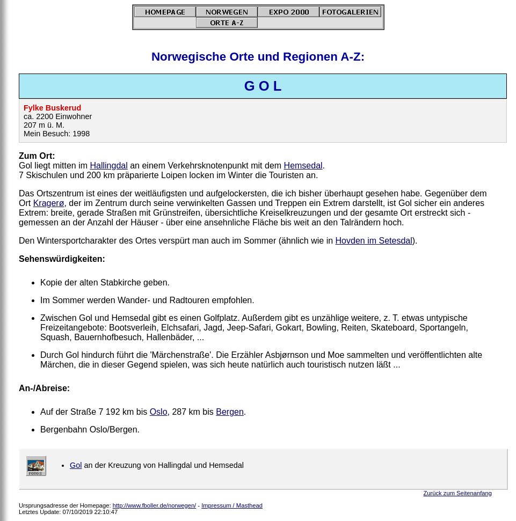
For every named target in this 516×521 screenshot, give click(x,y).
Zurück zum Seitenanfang (458, 493)
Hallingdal (108, 165)
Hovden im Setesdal (374, 240)
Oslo (159, 411)
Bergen (230, 411)
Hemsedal (303, 165)
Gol (76, 465)
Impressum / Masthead (232, 505)
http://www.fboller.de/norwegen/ (154, 505)
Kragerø (48, 203)
